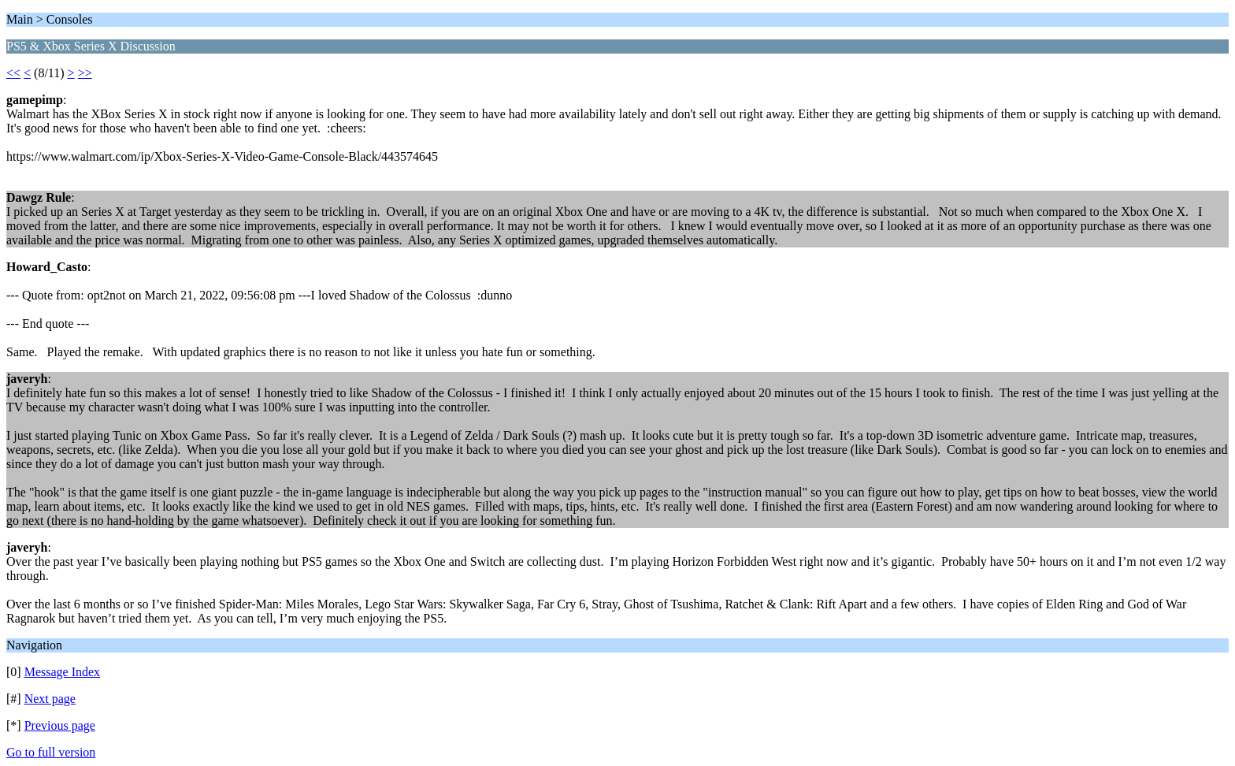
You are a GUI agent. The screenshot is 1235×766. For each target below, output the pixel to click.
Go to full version (50, 752)
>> (85, 73)
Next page (50, 698)
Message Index (62, 672)
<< (13, 73)
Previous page (59, 725)
